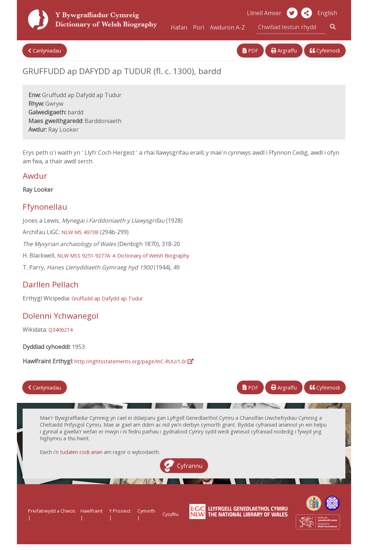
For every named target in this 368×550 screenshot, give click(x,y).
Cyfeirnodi (325, 50)
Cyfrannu (189, 465)
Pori (198, 27)
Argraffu (284, 50)
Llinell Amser (264, 13)
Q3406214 (61, 329)
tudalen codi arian (81, 452)
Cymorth (146, 511)
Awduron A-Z (227, 27)
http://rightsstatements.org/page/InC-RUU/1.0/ (133, 361)
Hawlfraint (91, 511)
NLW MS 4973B (79, 232)
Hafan (179, 27)
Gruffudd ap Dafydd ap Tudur (107, 298)
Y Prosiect (119, 511)
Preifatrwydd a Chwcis (51, 511)
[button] (306, 13)
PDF (250, 50)
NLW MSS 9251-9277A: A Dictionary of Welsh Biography (123, 255)
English (327, 13)
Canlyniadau (44, 50)
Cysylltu (170, 514)
